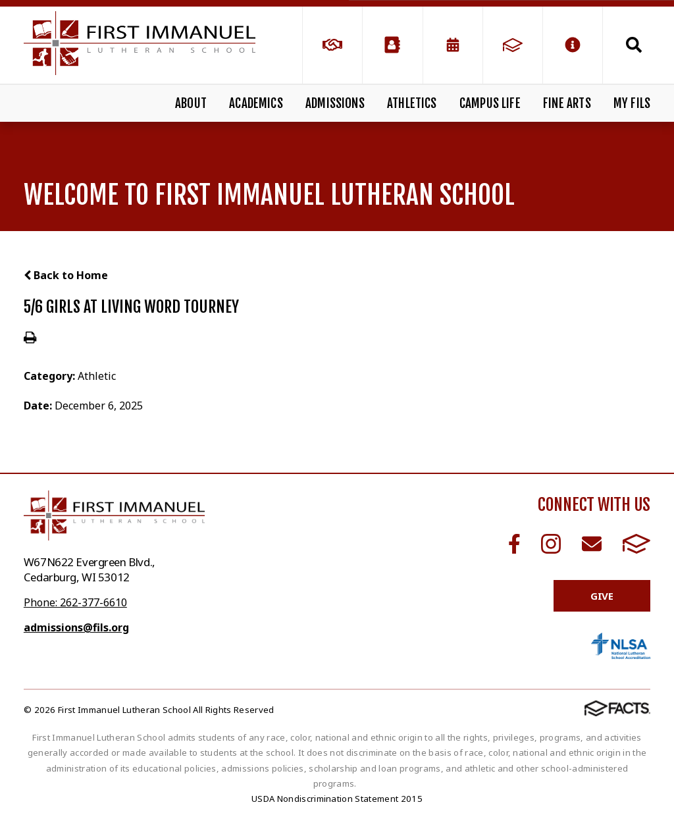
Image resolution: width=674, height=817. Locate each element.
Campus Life (490, 103)
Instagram (551, 544)
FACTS (636, 544)
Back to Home (66, 275)
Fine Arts (567, 103)
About (191, 103)
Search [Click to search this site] (634, 45)
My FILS (631, 103)
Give (601, 595)
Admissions (335, 103)
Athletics (412, 103)
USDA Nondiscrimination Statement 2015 (337, 798)
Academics (256, 103)
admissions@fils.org (76, 627)
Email (592, 544)
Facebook (514, 544)
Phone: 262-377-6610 (75, 602)
